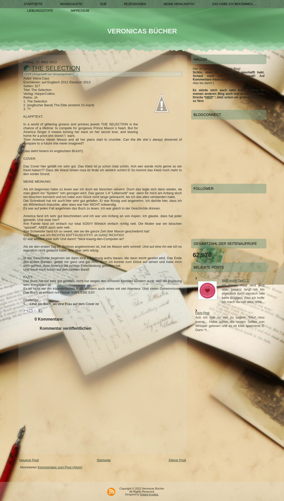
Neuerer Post (29, 460)
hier (55, 220)
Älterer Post (177, 460)
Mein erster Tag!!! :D (235, 280)
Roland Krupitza (149, 494)
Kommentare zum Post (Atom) (60, 467)
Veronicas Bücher (142, 31)
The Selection (56, 68)
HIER (209, 97)
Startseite (104, 460)
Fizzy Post (202, 313)
